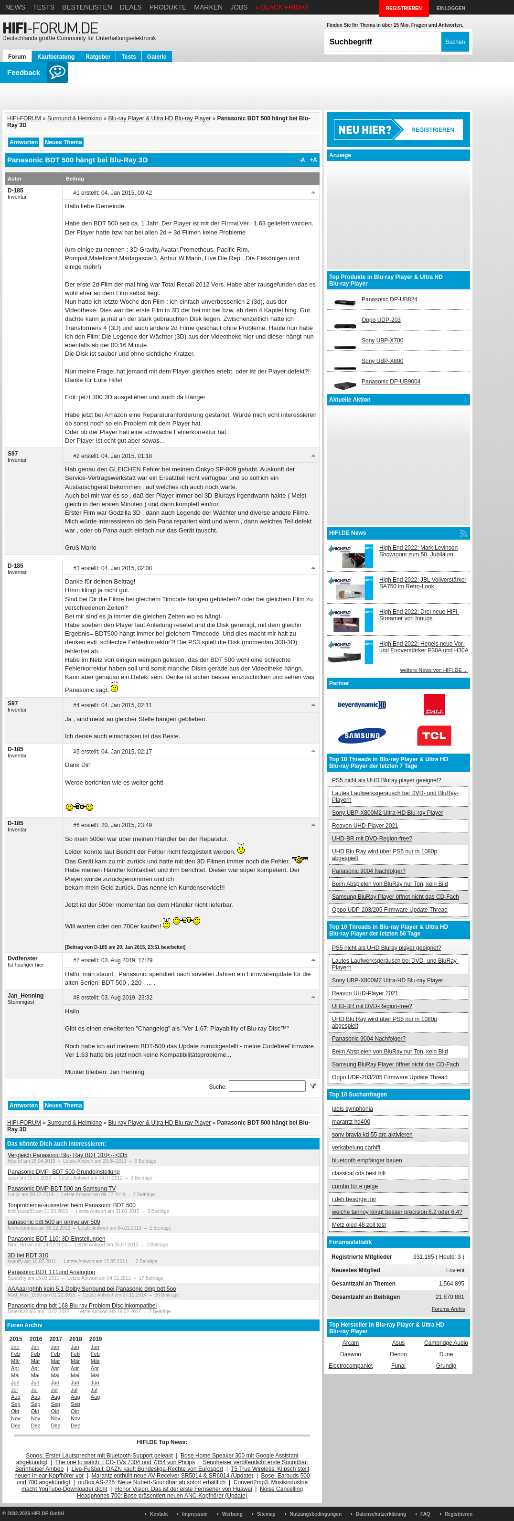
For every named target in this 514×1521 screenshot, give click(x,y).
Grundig (446, 1365)
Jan (15, 1347)
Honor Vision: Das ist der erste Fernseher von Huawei (183, 1489)
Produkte (168, 7)
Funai (398, 1365)
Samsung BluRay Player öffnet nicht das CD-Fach (395, 896)
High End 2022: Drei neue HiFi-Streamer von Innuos (419, 615)
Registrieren (458, 1514)
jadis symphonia (352, 1109)
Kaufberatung (56, 56)
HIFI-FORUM (24, 118)
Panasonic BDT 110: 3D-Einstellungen (57, 1238)
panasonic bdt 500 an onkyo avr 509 (54, 1222)
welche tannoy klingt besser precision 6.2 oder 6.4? (397, 1212)
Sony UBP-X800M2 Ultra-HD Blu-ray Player (387, 812)
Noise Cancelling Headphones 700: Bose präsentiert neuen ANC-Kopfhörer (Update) (190, 1492)
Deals (131, 7)
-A (302, 160)
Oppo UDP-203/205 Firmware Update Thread (390, 909)
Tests (43, 7)
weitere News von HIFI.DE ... (434, 670)
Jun (15, 1382)
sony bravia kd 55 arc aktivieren (372, 1134)
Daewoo (350, 1354)
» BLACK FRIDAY (282, 7)
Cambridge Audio (446, 1343)
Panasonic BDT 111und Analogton (51, 1272)
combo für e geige (355, 1186)
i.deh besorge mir (354, 1199)
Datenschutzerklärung (381, 1514)
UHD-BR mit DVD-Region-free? (372, 838)
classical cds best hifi (359, 1173)
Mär (15, 1361)
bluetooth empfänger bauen (367, 1160)
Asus (398, 1343)
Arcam (351, 1343)
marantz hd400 (351, 1121)
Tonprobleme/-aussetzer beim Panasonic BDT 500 (72, 1205)
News (15, 7)
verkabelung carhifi (356, 1147)
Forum (17, 56)
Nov (16, 1418)
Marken (208, 7)
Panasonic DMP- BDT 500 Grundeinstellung (64, 1172)
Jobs (239, 7)
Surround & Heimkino (74, 118)
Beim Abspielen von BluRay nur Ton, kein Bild (390, 884)
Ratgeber (98, 56)
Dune (446, 1354)
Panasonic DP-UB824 (390, 299)
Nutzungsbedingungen (316, 1514)
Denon (398, 1354)
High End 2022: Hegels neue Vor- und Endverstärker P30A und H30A (424, 647)
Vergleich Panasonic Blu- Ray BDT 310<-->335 (68, 1155)
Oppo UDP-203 (381, 320)
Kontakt (159, 1514)
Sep (16, 1404)
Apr (15, 1368)
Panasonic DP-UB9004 (391, 381)
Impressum (194, 1514)
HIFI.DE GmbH (48, 1513)
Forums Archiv (448, 1309)
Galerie (157, 56)
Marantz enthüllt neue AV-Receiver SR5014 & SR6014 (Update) (173, 1475)
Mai (15, 1375)
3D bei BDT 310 (28, 1255)
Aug (16, 1397)
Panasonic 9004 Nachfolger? (369, 871)
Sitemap (266, 1514)
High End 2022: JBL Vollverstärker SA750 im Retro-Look (422, 583)
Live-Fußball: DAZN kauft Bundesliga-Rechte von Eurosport (147, 1469)
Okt (15, 1411)
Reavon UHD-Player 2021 (365, 825)
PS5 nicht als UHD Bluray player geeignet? (386, 780)
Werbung (232, 1514)
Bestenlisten (87, 7)
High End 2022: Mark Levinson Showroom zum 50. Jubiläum (418, 551)
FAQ (425, 1514)
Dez (16, 1425)
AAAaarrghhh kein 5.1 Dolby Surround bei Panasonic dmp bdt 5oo (92, 1289)
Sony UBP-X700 (382, 340)
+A (313, 160)
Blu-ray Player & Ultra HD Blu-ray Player (159, 118)
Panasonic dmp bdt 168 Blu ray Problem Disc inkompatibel (82, 1305)
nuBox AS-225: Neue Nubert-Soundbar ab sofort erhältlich (151, 1482)
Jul (14, 1390)
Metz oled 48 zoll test (359, 1225)
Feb (15, 1354)
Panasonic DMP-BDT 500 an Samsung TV (62, 1188)
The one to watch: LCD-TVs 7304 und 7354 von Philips (125, 1462)
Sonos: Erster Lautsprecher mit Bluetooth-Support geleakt (99, 1455)
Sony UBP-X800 (382, 361)
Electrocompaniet (351, 1365)
